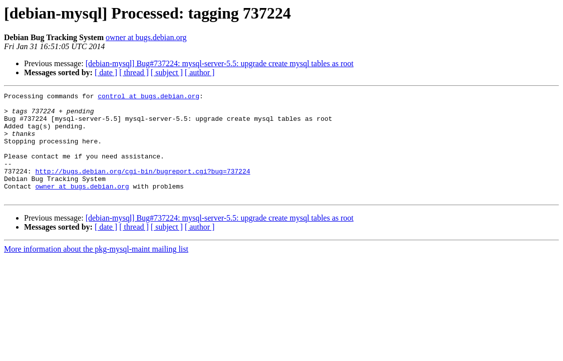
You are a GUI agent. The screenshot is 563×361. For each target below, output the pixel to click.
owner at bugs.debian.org (146, 37)
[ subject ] (167, 72)
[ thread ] (134, 72)
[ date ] (106, 72)
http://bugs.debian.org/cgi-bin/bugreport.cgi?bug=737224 (142, 187)
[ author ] (200, 72)
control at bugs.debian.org (148, 97)
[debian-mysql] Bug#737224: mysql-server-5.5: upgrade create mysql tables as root (220, 63)
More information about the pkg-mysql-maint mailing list (96, 270)
